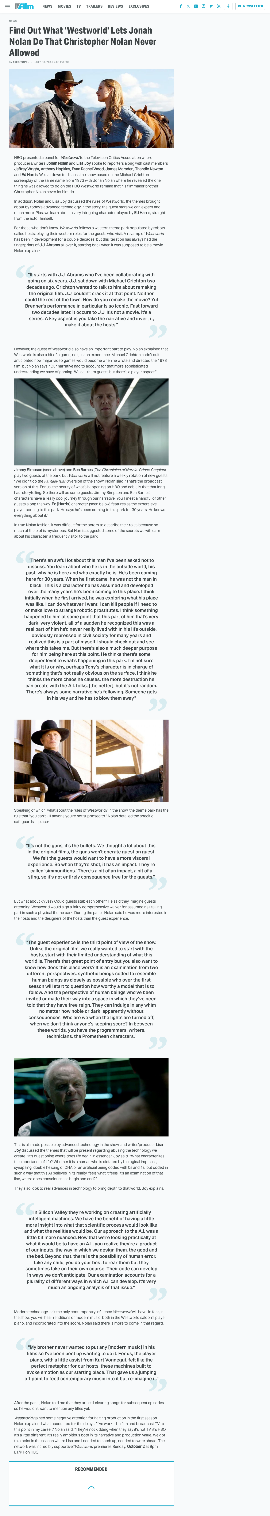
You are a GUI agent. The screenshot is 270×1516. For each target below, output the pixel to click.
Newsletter (250, 6)
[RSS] (218, 7)
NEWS (47, 6)
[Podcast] (228, 6)
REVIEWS (115, 6)
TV (79, 6)
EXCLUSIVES (139, 6)
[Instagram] (203, 7)
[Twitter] (188, 7)
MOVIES (64, 6)
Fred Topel (21, 62)
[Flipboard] (211, 7)
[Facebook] (180, 7)
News (13, 21)
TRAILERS (94, 6)
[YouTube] (196, 7)
